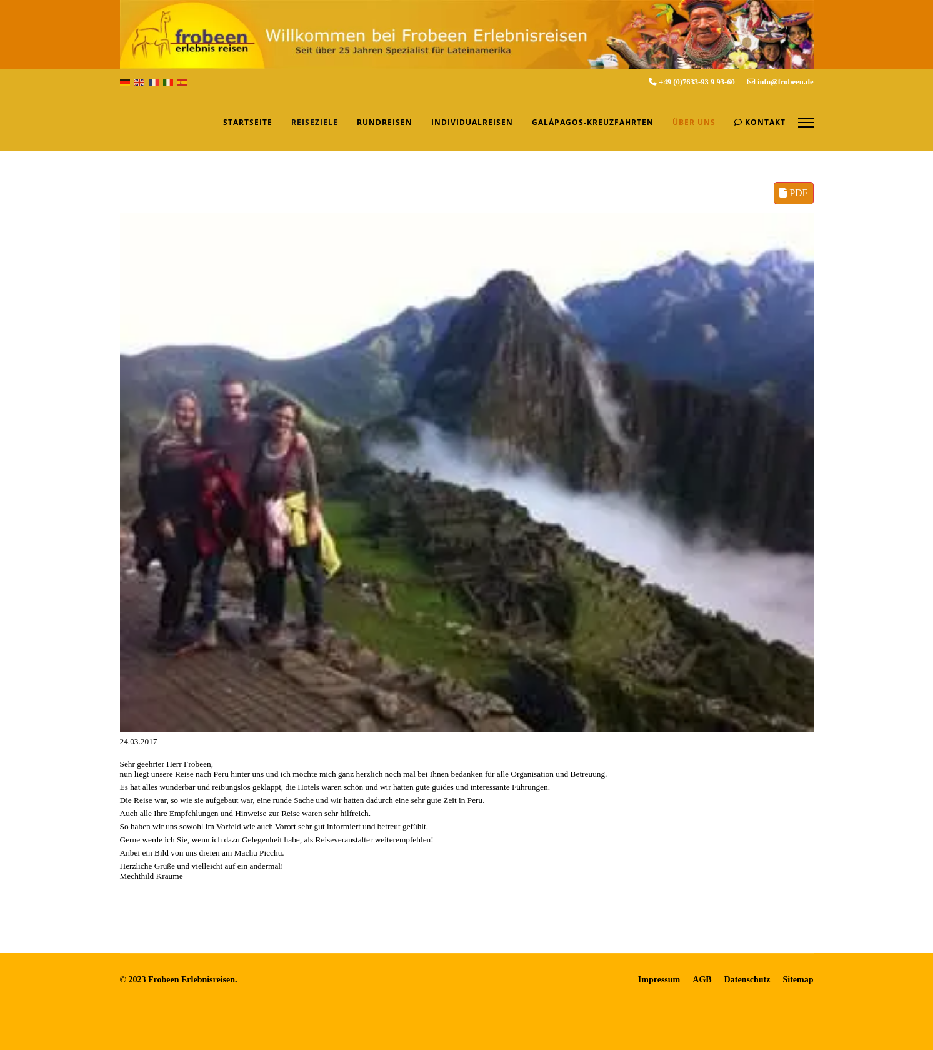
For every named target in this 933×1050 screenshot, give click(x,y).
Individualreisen (472, 122)
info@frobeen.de (785, 82)
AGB (701, 979)
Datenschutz (747, 979)
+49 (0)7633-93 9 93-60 (697, 82)
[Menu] (806, 123)
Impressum (659, 979)
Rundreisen (384, 122)
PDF (793, 193)
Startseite (247, 122)
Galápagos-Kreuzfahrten (593, 122)
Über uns (694, 122)
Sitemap (798, 979)
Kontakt (760, 122)
